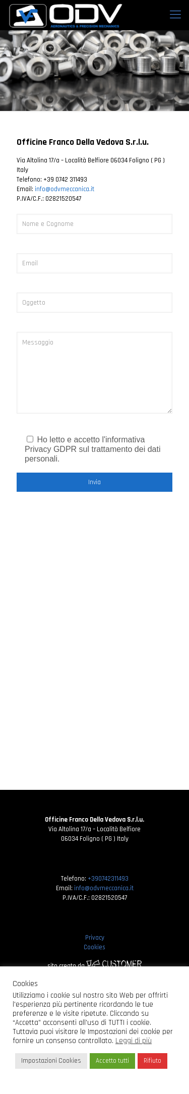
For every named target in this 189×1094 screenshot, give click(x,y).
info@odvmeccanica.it (64, 189)
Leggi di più (133, 1041)
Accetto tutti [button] (112, 1061)
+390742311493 (108, 879)
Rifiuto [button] (152, 1061)
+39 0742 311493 (65, 180)
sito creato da (94, 966)
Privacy (94, 938)
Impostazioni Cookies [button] (51, 1061)
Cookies (94, 947)
